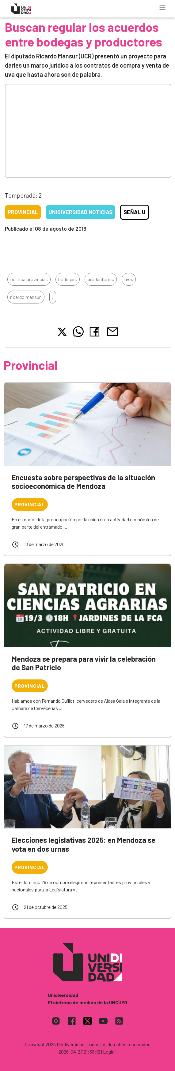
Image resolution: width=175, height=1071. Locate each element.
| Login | (108, 1051)
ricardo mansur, (26, 297)
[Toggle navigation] (162, 7)
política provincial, (29, 279)
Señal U (135, 212)
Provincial (23, 212)
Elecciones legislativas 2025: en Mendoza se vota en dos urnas (83, 844)
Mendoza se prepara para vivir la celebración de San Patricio (84, 663)
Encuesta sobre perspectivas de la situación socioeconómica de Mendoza (83, 482)
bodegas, (67, 279)
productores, (100, 279)
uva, (128, 279)
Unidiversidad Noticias (80, 212)
